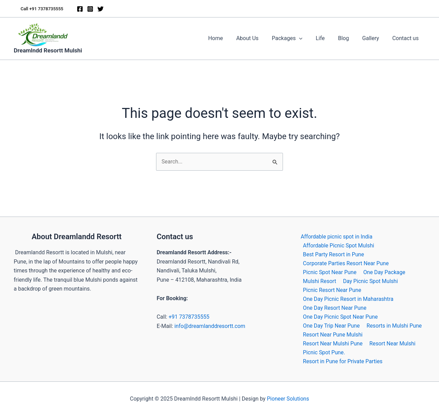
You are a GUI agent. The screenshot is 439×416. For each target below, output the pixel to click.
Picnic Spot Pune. (323, 352)
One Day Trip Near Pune (331, 325)
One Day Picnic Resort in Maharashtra (348, 298)
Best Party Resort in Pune (333, 252)
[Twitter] (100, 9)
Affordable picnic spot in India (335, 234)
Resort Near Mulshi (391, 343)
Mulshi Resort (319, 280)
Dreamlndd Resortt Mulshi (48, 50)
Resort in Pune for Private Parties (342, 361)
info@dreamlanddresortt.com (210, 324)
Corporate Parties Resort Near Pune (345, 262)
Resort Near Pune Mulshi (332, 334)
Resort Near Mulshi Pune (332, 343)
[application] (309, 38)
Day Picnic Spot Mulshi (370, 280)
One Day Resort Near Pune (334, 307)
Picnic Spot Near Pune (329, 271)
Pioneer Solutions (287, 398)
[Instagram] (90, 9)
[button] (42, 8)
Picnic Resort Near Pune (331, 289)
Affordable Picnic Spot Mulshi (338, 244)
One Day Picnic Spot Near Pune (340, 316)
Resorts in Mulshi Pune (393, 325)
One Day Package (383, 271)
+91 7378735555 (189, 315)
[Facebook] (80, 9)
